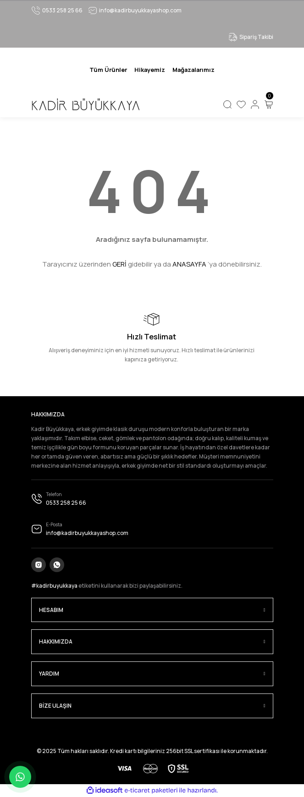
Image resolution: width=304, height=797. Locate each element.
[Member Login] (255, 104)
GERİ (119, 264)
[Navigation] (108, 70)
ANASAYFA (189, 264)
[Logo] (85, 104)
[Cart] (268, 104)
